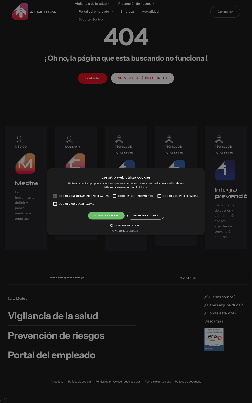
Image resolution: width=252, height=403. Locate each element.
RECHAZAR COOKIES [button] (145, 215)
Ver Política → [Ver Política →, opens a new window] (139, 187)
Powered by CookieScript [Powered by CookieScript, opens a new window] (126, 230)
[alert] (126, 201)
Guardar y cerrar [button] (106, 215)
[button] (126, 225)
